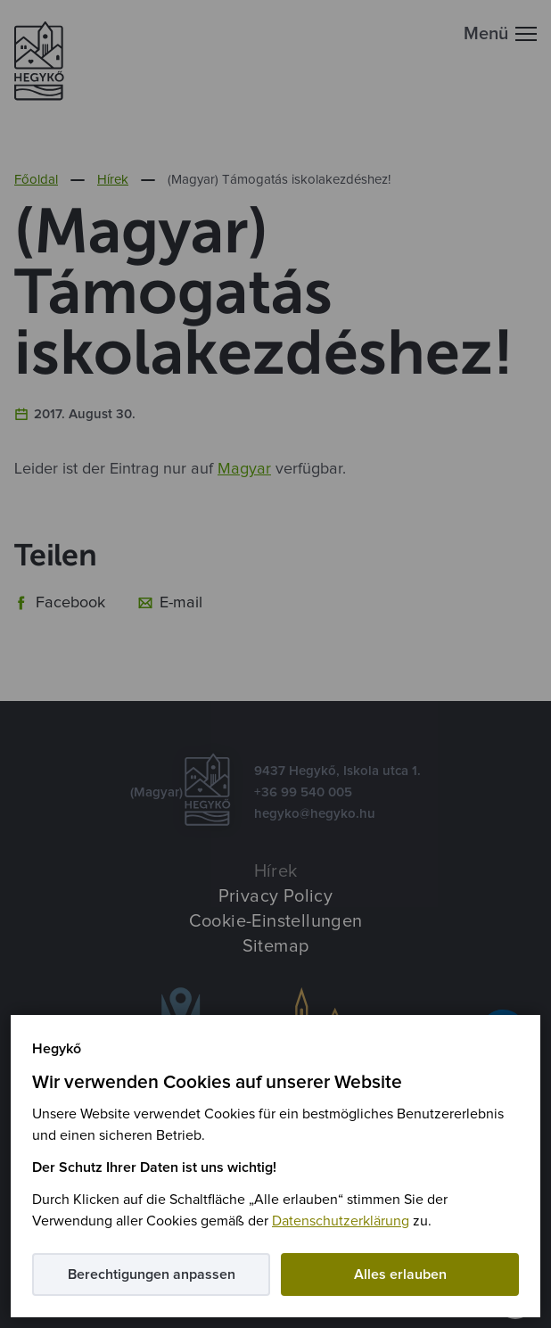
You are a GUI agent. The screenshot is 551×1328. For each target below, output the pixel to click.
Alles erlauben (400, 1274)
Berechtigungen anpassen (151, 1274)
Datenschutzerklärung (340, 1221)
